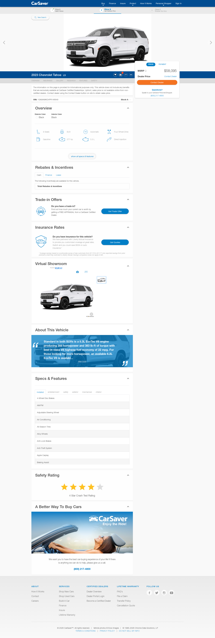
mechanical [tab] (87, 392)
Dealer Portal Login (95, 596)
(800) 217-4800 (82, 568)
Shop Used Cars (66, 596)
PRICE (150, 64)
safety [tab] (65, 392)
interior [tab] (98, 392)
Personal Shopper (163, 3)
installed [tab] (40, 392)
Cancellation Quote (126, 605)
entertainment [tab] (53, 392)
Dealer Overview (94, 591)
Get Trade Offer (115, 211)
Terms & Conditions (86, 631)
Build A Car (64, 601)
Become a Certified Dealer (99, 601)
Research (71, 81)
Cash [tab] (39, 175)
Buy (103, 3)
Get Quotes (115, 242)
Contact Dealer (170, 76)
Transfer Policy (124, 601)
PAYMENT (162, 64)
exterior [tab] (75, 392)
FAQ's (120, 591)
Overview (35, 81)
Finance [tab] (48, 175)
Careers (35, 601)
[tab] (82, 266)
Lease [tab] (58, 175)
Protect (133, 3)
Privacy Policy (107, 631)
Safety (94, 81)
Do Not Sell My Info (129, 631)
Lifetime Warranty (67, 615)
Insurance (47, 81)
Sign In (179, 3)
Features (83, 81)
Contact (35, 596)
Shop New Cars (66, 591)
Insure (123, 3)
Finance (112, 3)
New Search (40, 17)
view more (82, 361)
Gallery (59, 81)
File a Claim (122, 596)
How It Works (146, 3)
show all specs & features (82, 156)
